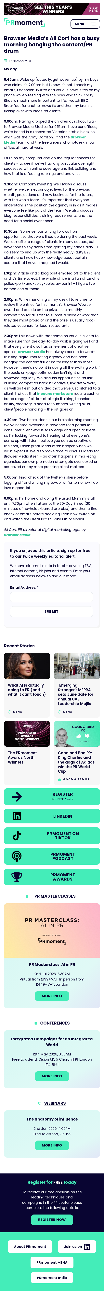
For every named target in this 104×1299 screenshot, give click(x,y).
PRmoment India (52, 1277)
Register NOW (52, 1219)
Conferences (55, 1023)
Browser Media (31, 351)
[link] (52, 9)
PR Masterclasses (55, 896)
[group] (52, 9)
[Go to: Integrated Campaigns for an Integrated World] (52, 1059)
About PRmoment (30, 1246)
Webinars (55, 1103)
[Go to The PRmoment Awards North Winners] (27, 753)
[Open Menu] (85, 24)
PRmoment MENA (52, 1262)
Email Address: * (24, 587)
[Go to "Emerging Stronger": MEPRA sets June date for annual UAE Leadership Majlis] (77, 685)
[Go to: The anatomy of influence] (52, 1134)
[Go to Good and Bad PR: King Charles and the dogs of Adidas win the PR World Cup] (77, 753)
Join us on (77, 1246)
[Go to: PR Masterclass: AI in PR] (52, 955)
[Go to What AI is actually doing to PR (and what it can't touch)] (27, 685)
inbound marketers (55, 393)
